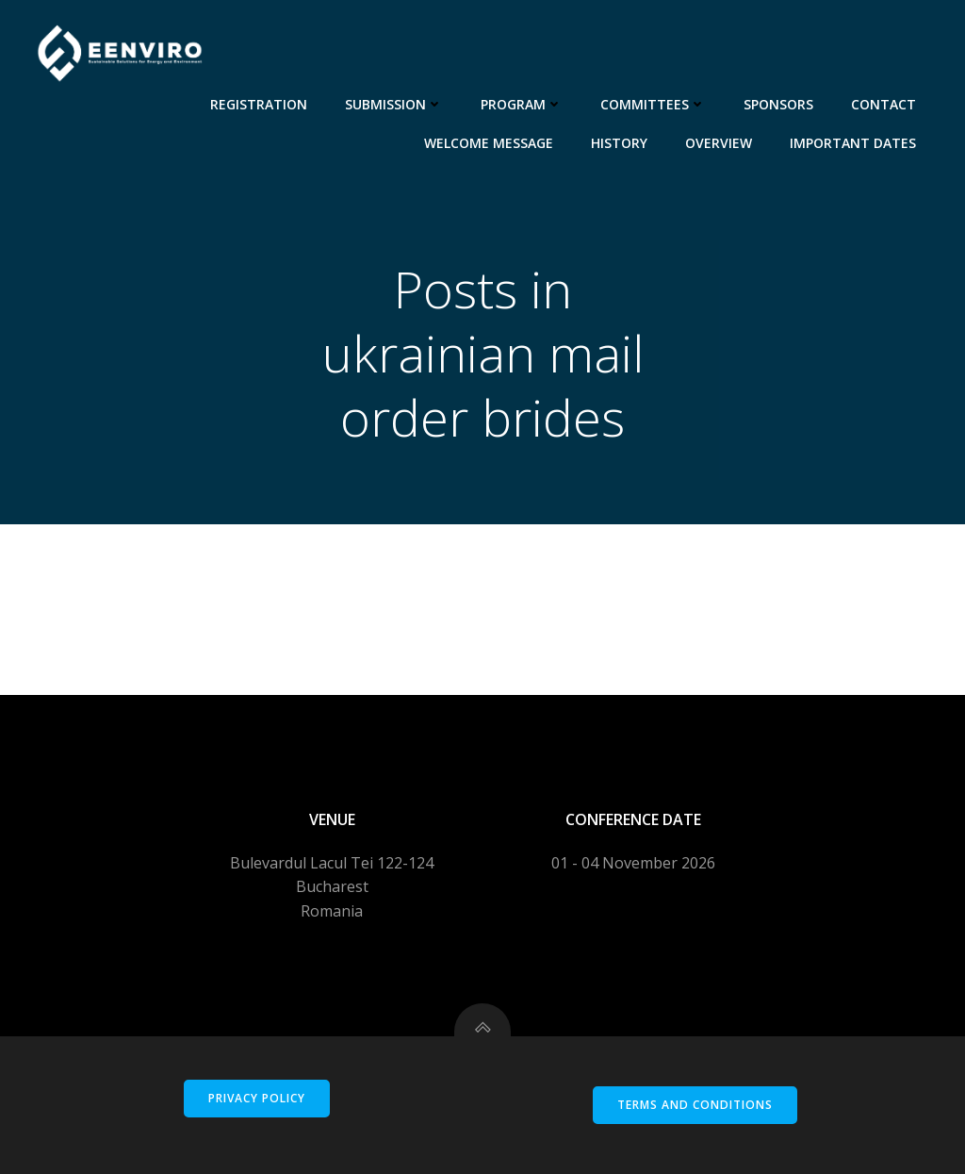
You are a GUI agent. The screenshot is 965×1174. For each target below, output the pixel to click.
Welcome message (488, 143)
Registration (258, 104)
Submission (394, 104)
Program (522, 104)
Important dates (853, 143)
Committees (653, 104)
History (619, 143)
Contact (883, 104)
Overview (718, 143)
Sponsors (778, 104)
